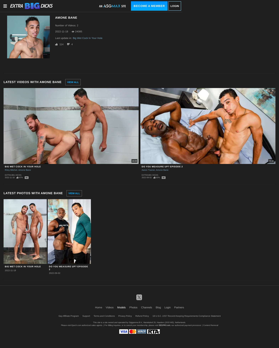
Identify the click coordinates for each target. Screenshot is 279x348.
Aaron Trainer (148, 170)
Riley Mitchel (11, 170)
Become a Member (149, 5)
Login (174, 5)
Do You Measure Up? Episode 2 (162, 166)
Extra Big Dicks (13, 175)
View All (73, 82)
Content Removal (210, 325)
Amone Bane (24, 170)
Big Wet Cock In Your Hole (87, 38)
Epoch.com (76, 325)
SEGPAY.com (164, 325)
